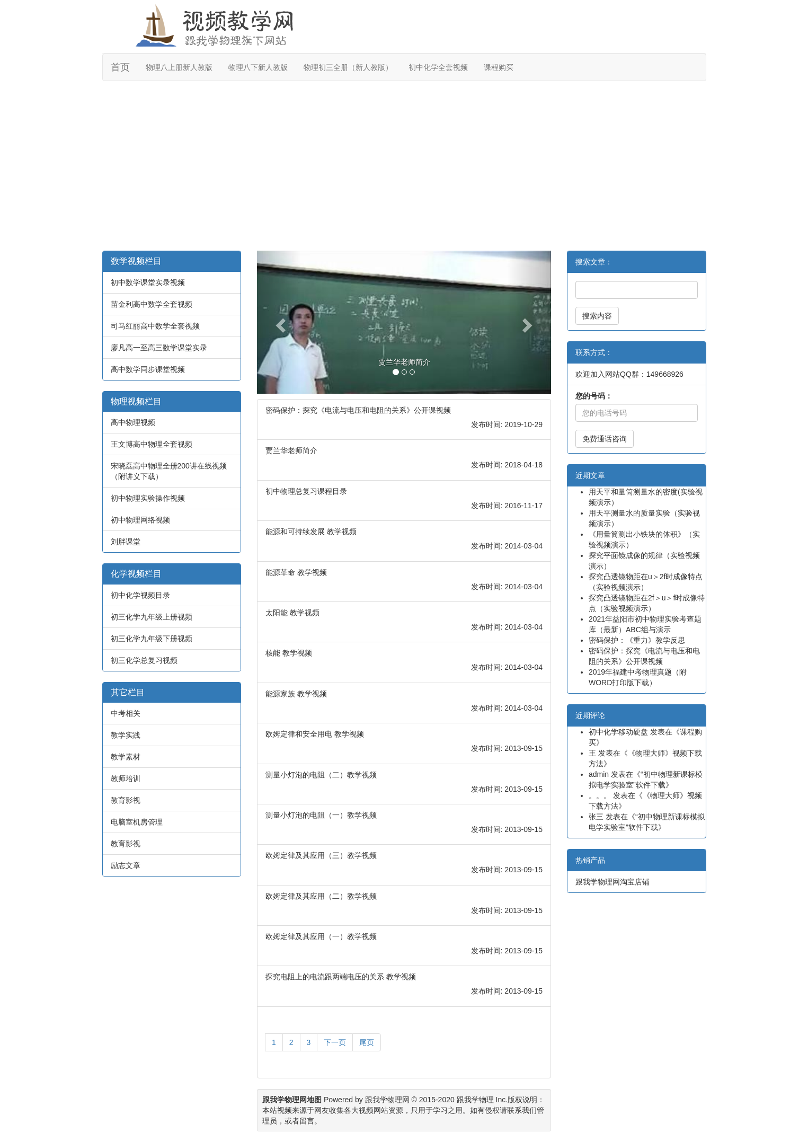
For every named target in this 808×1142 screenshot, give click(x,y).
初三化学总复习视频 (144, 660)
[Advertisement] (404, 166)
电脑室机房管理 (137, 822)
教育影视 (125, 800)
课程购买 (498, 67)
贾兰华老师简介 (291, 450)
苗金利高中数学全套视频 (151, 304)
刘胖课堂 (125, 541)
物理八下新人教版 (258, 67)
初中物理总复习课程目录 (306, 491)
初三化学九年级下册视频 (151, 638)
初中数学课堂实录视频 (148, 282)
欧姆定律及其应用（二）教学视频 (321, 896)
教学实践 (125, 735)
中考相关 (125, 713)
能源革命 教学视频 (296, 572)
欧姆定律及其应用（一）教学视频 (321, 936)
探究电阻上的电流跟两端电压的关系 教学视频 (340, 976)
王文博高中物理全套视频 (151, 444)
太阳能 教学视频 (292, 612)
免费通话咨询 (604, 439)
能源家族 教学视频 (296, 693)
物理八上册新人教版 (179, 67)
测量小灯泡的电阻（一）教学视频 (321, 815)
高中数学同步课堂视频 (148, 369)
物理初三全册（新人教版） (348, 67)
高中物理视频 (133, 422)
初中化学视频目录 (140, 595)
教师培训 (125, 778)
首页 (120, 67)
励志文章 (125, 865)
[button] (279, 322)
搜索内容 (597, 316)
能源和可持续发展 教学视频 (311, 531)
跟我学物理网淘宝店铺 (612, 882)
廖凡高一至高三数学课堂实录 (159, 347)
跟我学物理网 (387, 1099)
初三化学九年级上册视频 (151, 617)
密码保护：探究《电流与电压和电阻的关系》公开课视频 (358, 410)
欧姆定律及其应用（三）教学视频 (321, 855)
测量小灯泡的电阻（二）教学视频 (321, 775)
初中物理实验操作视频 (148, 498)
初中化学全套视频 (438, 67)
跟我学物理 (475, 1099)
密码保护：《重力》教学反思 (637, 640)
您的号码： (593, 396)
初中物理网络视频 (140, 520)
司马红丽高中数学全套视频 (155, 326)
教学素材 (125, 757)
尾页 (366, 1042)
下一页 (335, 1042)
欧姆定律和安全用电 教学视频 (314, 734)
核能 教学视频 (288, 653)
